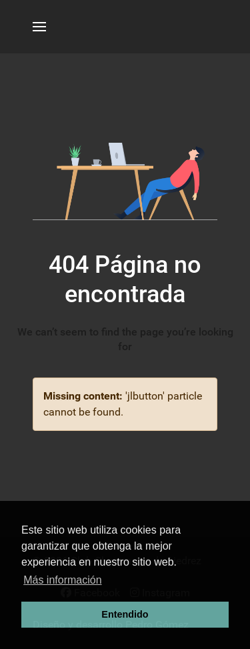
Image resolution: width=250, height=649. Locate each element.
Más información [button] (62, 580)
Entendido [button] (124, 614)
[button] (39, 26)
